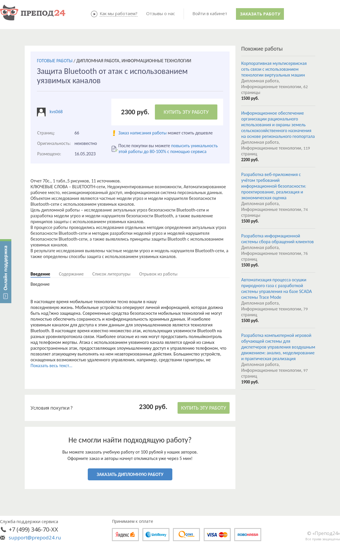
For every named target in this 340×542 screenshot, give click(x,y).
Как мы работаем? (118, 13)
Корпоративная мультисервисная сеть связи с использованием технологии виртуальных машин (274, 69)
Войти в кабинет (209, 13)
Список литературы (111, 274)
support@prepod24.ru (35, 537)
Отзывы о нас (160, 13)
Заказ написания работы (142, 133)
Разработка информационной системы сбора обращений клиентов (277, 238)
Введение (40, 274)
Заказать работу (260, 14)
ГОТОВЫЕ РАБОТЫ (54, 60)
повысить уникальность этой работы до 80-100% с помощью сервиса (168, 148)
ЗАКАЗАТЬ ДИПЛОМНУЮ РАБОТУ (130, 474)
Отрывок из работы (158, 274)
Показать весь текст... (51, 365)
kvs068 (56, 111)
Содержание (71, 274)
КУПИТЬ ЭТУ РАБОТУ (186, 112)
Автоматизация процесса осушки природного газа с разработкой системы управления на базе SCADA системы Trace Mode (276, 288)
